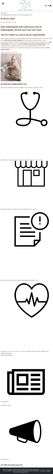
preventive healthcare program (17, 351)
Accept (43, 471)
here (36, 280)
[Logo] (25, 5)
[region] (11, 67)
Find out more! (38, 160)
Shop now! (33, 209)
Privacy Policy (48, 470)
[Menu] (3, 3)
